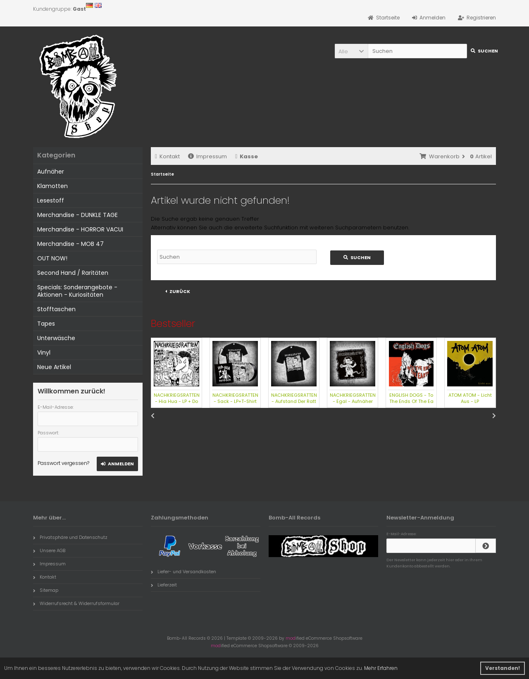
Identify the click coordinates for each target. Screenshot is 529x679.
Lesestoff (50, 200)
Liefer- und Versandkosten (183, 571)
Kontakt (167, 156)
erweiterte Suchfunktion (266, 227)
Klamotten (52, 186)
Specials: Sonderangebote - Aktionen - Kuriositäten (77, 291)
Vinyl (43, 352)
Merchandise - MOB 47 (70, 244)
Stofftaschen (56, 309)
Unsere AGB (49, 550)
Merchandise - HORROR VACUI (80, 229)
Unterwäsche (56, 338)
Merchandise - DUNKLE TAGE (77, 215)
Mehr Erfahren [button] (381, 668)
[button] (351, 51)
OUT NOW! (52, 258)
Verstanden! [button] (502, 668)
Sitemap (45, 590)
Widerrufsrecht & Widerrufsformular (76, 603)
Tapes (46, 323)
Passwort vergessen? (63, 463)
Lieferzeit (164, 584)
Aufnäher (50, 171)
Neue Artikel (54, 367)
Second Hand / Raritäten (72, 273)
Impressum (207, 156)
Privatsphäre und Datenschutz (70, 537)
